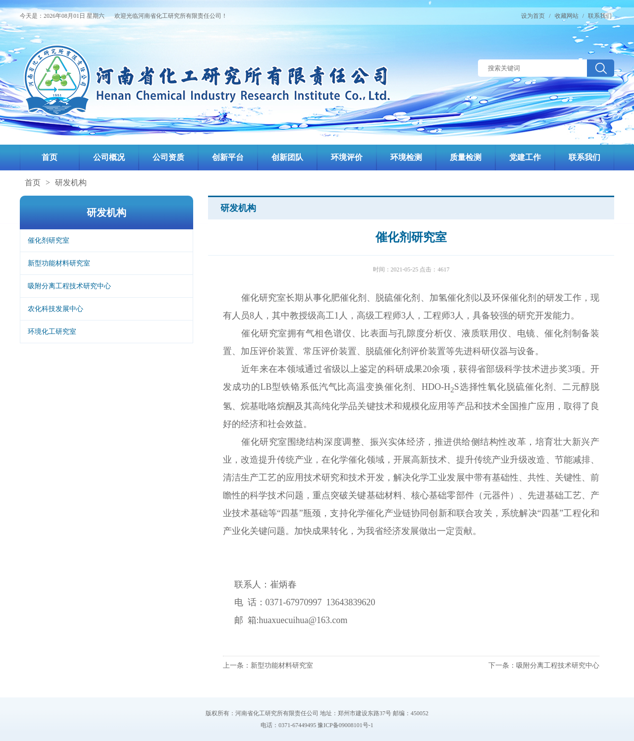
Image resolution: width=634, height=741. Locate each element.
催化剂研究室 (48, 240)
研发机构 (71, 182)
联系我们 (600, 15)
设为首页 (533, 15)
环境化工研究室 (52, 331)
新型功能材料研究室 (59, 263)
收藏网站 (567, 15)
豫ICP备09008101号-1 (345, 725)
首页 (33, 182)
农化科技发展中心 (55, 309)
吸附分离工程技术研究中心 (69, 286)
